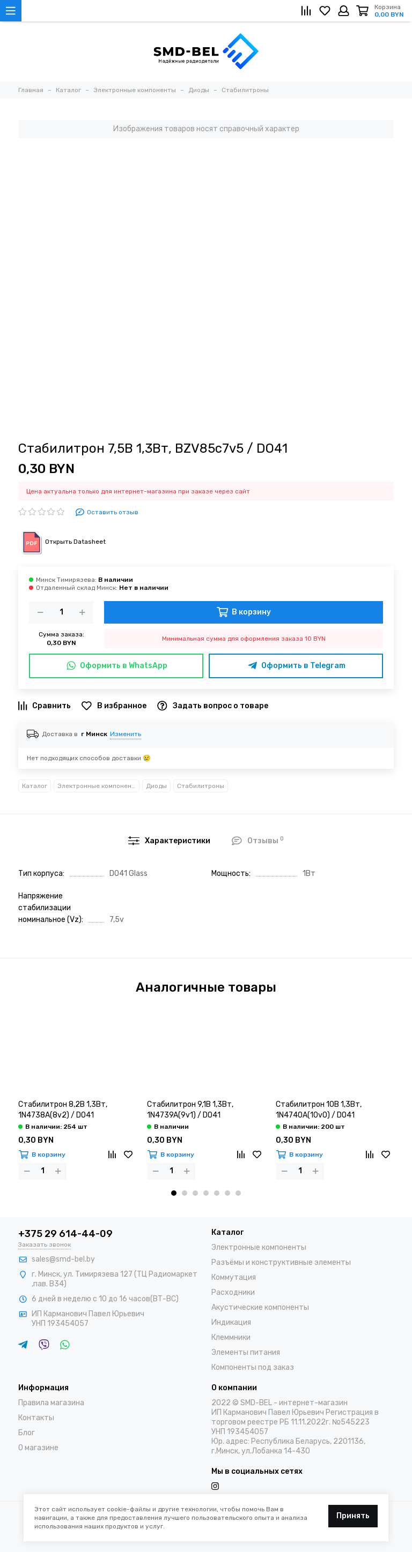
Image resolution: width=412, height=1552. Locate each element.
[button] (173, 1193)
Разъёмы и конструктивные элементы (281, 1262)
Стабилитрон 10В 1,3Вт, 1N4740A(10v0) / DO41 (319, 1110)
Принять (353, 1515)
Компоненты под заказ (252, 1367)
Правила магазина (51, 1402)
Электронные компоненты (98, 786)
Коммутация (233, 1277)
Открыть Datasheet (62, 541)
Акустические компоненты (260, 1307)
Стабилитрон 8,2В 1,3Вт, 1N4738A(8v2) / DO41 (62, 1110)
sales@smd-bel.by (63, 1259)
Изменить (125, 734)
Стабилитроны (200, 786)
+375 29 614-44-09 (65, 1234)
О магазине (38, 1447)
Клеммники (231, 1337)
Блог (26, 1432)
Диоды (156, 786)
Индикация (231, 1322)
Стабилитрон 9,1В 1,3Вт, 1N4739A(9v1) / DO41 (190, 1110)
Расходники (233, 1292)
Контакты (36, 1417)
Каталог (34, 786)
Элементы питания (245, 1352)
